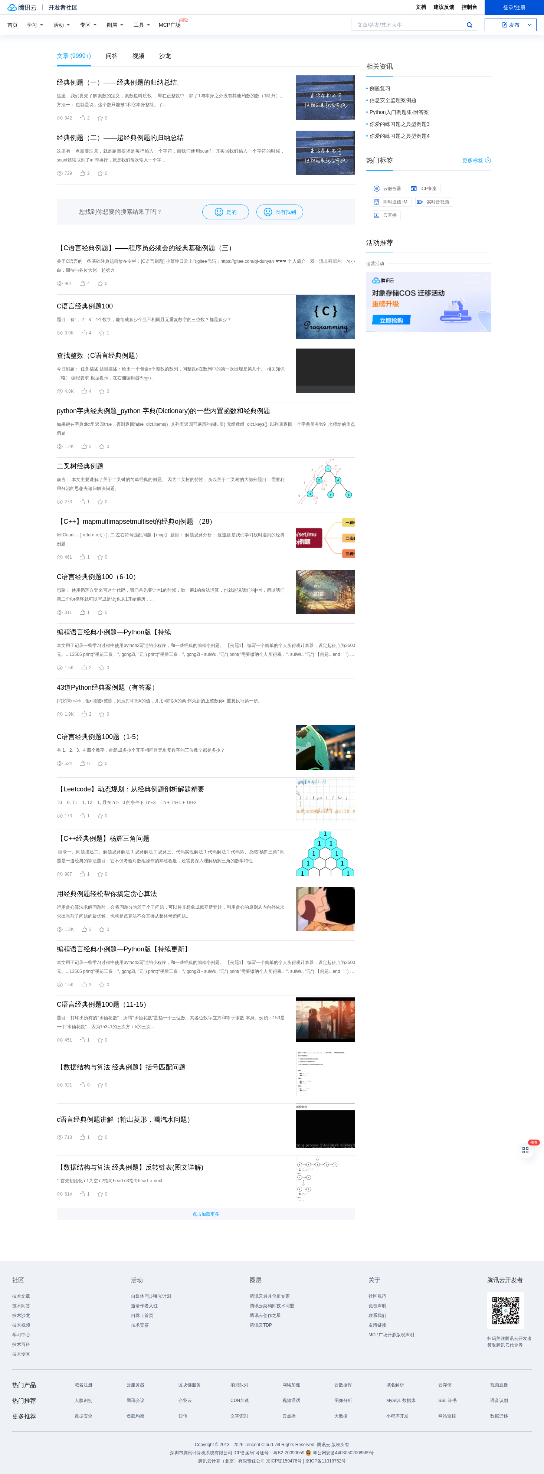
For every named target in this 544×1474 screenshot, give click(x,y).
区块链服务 (189, 1385)
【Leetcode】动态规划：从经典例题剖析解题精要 (130, 789)
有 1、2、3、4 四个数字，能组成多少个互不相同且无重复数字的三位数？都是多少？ (141, 750)
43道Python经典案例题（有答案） (107, 687)
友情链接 (377, 1325)
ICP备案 (424, 189)
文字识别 (239, 1416)
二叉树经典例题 (80, 466)
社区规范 (377, 1296)
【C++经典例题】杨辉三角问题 (103, 838)
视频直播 (499, 1385)
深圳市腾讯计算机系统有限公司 (201, 1452)
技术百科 (21, 1344)
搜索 (469, 25)
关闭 (485, 279)
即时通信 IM (390, 202)
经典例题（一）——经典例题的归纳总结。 (120, 82)
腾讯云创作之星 (265, 1315)
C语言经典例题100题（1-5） (99, 737)
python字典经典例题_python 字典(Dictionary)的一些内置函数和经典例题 (163, 411)
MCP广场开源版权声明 (391, 1334)
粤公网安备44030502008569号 (343, 1452)
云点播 (289, 1416)
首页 (12, 25)
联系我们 (377, 1315)
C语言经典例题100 (85, 306)
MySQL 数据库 (401, 1400)
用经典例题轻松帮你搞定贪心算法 (107, 894)
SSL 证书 (447, 1400)
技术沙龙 (21, 1315)
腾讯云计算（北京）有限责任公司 (231, 1461)
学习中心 (21, 1334)
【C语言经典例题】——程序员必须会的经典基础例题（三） (146, 248)
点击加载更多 (206, 1214)
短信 (182, 1416)
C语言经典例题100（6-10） (98, 577)
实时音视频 (433, 202)
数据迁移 (499, 1416)
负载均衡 (135, 1416)
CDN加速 (239, 1400)
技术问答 (21, 1305)
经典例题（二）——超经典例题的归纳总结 (120, 137)
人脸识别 (83, 1400)
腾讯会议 (135, 1400)
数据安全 (83, 1416)
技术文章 (21, 1296)
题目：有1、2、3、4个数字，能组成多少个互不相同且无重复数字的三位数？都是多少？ (144, 319)
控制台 (469, 7)
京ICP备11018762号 (325, 1461)
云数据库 (343, 1385)
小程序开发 (397, 1416)
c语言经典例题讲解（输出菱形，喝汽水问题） (125, 1119)
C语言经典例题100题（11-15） (103, 1004)
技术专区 (21, 1354)
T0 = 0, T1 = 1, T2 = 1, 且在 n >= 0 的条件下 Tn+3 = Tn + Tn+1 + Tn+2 (126, 802)
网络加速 (291, 1385)
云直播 (385, 215)
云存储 (445, 1385)
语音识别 (499, 1400)
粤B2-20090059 (289, 1452)
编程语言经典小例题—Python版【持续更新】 (124, 949)
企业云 (185, 1400)
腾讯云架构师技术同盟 (272, 1305)
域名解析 (395, 1385)
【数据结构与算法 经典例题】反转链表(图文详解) (130, 1167)
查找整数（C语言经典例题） (99, 355)
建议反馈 (443, 7)
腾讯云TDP (261, 1325)
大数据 (341, 1416)
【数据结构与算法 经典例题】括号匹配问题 (121, 1067)
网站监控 (447, 1416)
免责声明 (377, 1305)
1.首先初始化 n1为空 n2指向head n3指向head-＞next (109, 1180)
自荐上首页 (142, 1315)
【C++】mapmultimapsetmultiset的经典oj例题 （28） (136, 521)
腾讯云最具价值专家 (270, 1296)
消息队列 (239, 1385)
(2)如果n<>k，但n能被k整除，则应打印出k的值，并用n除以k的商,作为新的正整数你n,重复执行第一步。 (159, 700)
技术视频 (21, 1325)
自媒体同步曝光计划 (151, 1296)
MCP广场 (170, 24)
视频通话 (291, 1400)
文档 (421, 7)
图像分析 (343, 1400)
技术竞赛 (140, 1325)
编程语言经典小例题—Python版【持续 (114, 632)
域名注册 (83, 1385)
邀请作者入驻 (144, 1305)
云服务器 (387, 189)
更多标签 (476, 160)
